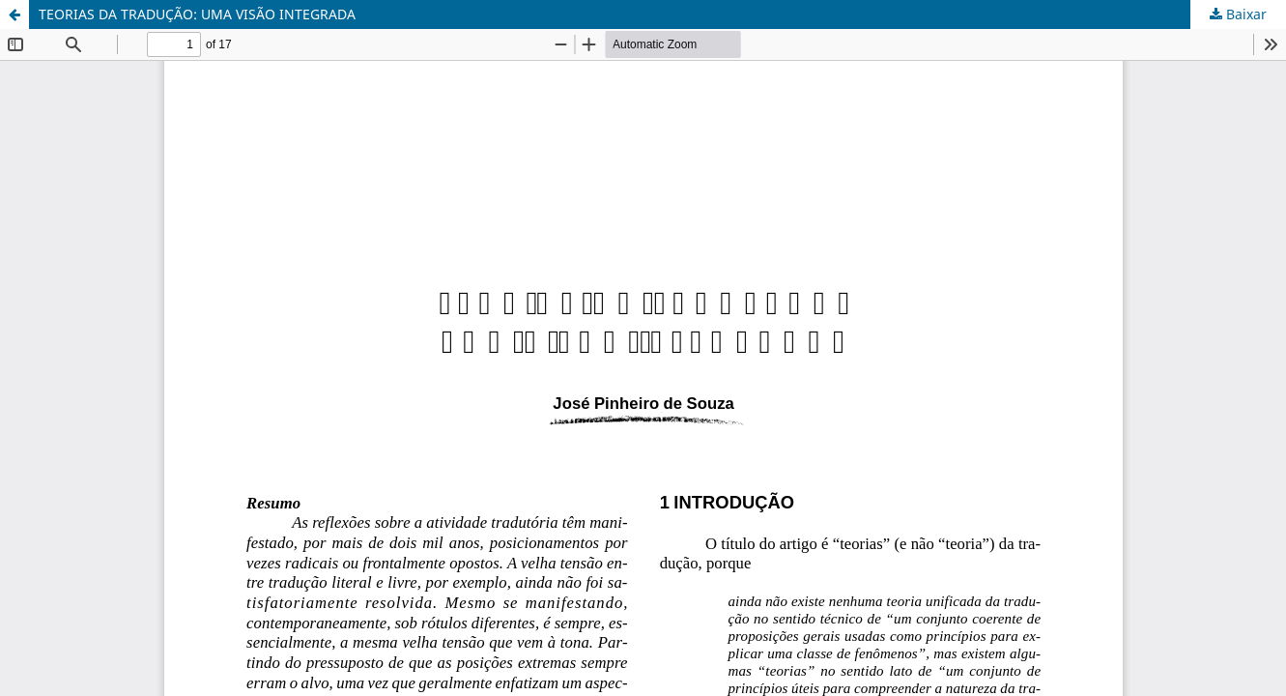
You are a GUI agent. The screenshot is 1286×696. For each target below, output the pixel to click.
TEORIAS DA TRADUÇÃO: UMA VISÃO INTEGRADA (197, 14)
